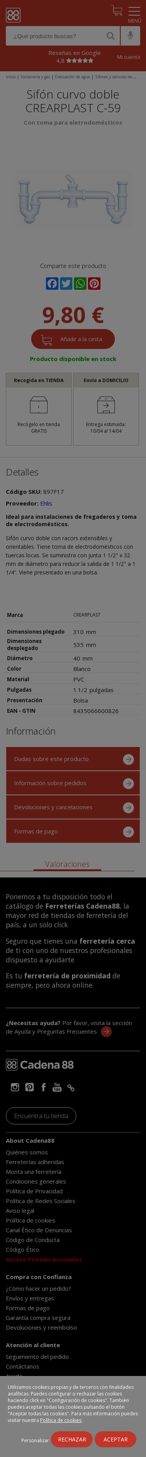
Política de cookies (60, 1420)
